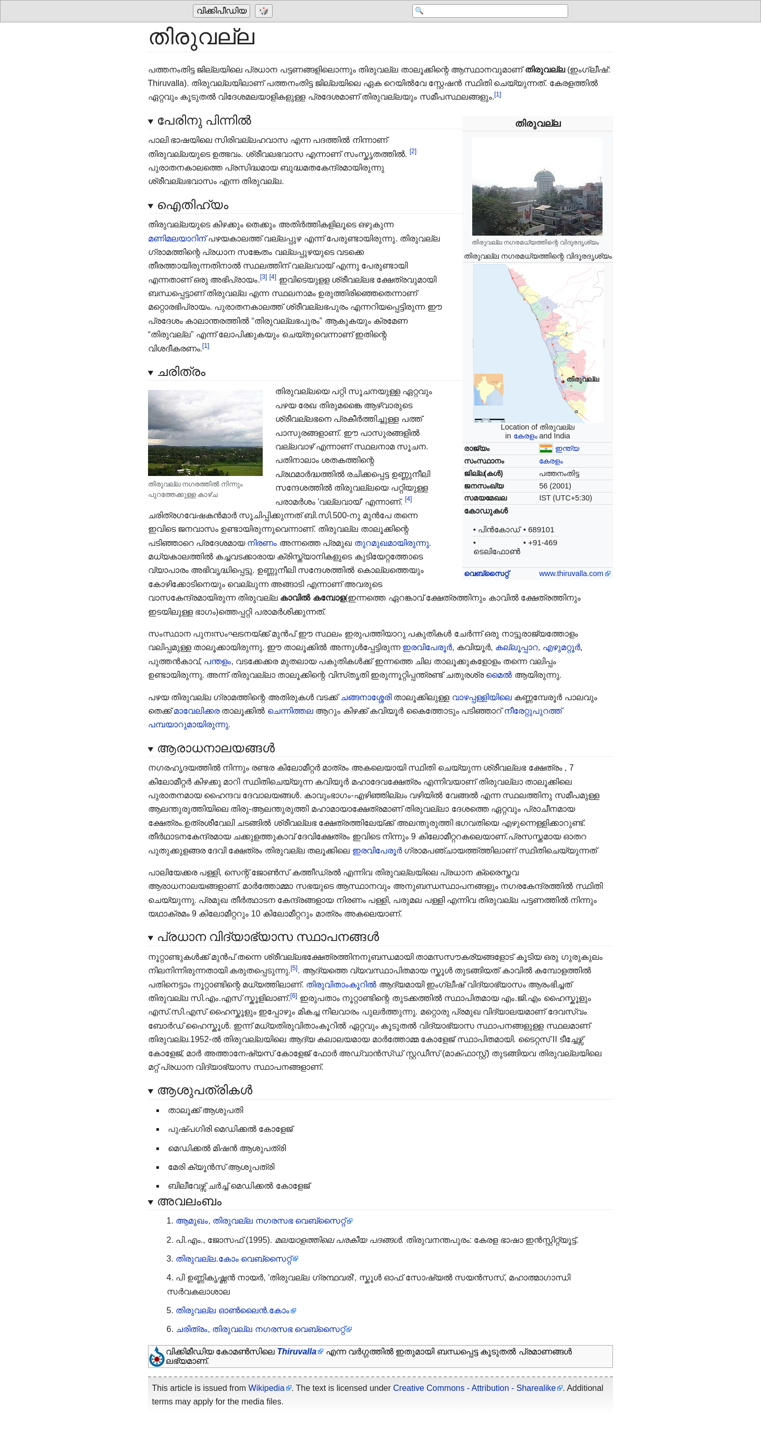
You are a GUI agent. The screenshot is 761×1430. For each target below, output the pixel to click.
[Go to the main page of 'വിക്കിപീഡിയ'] (223, 11)
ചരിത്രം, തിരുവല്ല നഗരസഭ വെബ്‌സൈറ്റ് (260, 1329)
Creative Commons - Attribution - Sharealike (474, 1388)
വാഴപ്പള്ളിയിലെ (482, 697)
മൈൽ (499, 674)
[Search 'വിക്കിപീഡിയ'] (484, 11)
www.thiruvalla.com (571, 573)
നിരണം (262, 543)
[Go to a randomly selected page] (265, 11)
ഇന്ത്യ (567, 448)
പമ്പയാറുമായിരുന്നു (188, 724)
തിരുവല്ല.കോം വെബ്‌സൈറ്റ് (233, 1258)
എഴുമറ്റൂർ (561, 647)
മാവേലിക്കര (196, 710)
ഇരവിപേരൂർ (427, 647)
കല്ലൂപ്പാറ (516, 647)
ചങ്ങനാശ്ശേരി (365, 697)
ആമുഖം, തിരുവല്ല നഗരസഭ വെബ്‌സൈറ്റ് (261, 1220)
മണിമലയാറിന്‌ (177, 238)
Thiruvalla (296, 1351)
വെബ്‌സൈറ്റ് (486, 573)
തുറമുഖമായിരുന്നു (391, 543)
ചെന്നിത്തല (290, 710)
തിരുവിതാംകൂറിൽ (341, 984)
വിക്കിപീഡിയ (222, 11)
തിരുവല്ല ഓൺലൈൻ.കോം (232, 1310)
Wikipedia (267, 1388)
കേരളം (525, 436)
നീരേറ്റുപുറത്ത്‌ (533, 710)
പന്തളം (217, 661)
